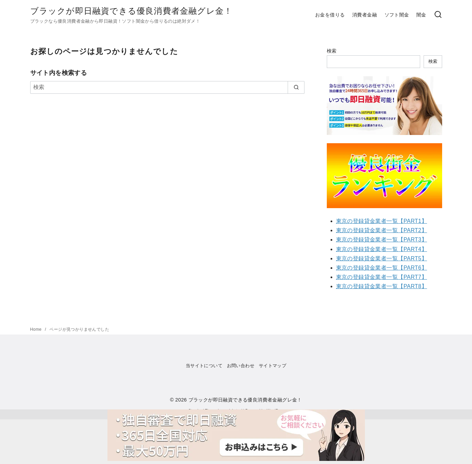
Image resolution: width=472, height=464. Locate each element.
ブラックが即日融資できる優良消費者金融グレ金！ (131, 10)
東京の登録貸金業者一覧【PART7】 (381, 277)
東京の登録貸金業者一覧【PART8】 (381, 286)
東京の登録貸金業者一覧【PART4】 (381, 249)
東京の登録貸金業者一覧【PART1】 (381, 221)
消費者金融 (364, 15)
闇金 (421, 15)
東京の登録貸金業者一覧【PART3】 (381, 239)
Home (36, 329)
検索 (332, 51)
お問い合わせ (240, 365)
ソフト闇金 (396, 15)
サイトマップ (272, 365)
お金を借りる (330, 15)
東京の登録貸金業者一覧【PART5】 (381, 258)
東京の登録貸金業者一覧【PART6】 (381, 268)
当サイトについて (204, 365)
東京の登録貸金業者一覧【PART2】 (381, 230)
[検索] (438, 15)
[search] (296, 87)
